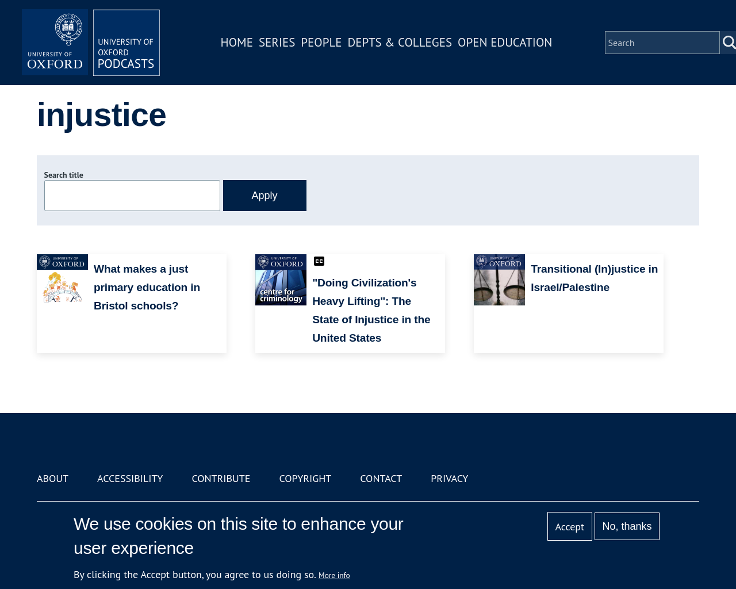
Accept (569, 526)
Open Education (505, 42)
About (52, 478)
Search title (63, 175)
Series (277, 42)
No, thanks (626, 526)
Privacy (449, 478)
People (321, 42)
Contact (381, 478)
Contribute (220, 478)
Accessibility (130, 478)
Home (237, 42)
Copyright (305, 478)
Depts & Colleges (400, 42)
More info (334, 575)
